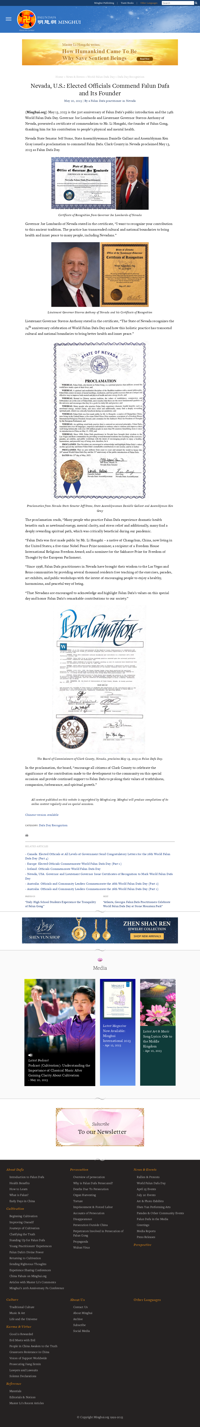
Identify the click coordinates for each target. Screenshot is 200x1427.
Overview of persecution (89, 1177)
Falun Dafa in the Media (152, 1219)
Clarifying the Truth (22, 1234)
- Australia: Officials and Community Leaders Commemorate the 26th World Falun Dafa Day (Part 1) (91, 889)
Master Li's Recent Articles (26, 1403)
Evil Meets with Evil (22, 1340)
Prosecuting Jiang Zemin (25, 1364)
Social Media (81, 1331)
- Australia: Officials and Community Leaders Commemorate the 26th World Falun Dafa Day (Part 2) (92, 883)
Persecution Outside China (90, 1225)
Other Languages (148, 3)
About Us (77, 1299)
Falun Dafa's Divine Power (26, 1252)
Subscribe (79, 1325)
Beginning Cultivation (23, 1216)
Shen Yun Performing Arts (153, 1207)
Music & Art (17, 1313)
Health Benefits (19, 1183)
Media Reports (146, 1231)
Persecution (79, 1169)
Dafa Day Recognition (131, 77)
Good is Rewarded (21, 1334)
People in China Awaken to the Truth (33, 1346)
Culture (12, 1299)
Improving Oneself (21, 1222)
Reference (13, 1383)
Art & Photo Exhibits (150, 1201)
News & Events (75, 77)
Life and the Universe (23, 1319)
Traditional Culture (21, 1307)
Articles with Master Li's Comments (32, 1282)
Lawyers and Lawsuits (23, 1370)
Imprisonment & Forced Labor (93, 1207)
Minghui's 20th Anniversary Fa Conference (36, 1288)
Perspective (142, 1244)
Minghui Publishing (104, 3)
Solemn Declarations (22, 1376)
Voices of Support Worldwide (28, 1358)
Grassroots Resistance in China (29, 1352)
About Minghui (83, 1313)
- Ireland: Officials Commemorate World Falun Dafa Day (62, 869)
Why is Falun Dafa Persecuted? (93, 1183)
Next (105, 896)
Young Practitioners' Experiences (30, 1246)
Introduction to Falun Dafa (26, 1177)
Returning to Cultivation (25, 1258)
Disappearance (82, 1219)
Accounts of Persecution (89, 1213)
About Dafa (15, 1169)
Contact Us (80, 1307)
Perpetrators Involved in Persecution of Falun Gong (98, 1233)
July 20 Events (146, 1195)
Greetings (143, 1225)
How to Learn (18, 1189)
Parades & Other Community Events (160, 1213)
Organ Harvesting (84, 1195)
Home (59, 77)
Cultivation (15, 1208)
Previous (30, 896)
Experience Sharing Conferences (30, 1270)
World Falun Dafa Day (101, 77)
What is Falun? (18, 1195)
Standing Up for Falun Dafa (27, 1240)
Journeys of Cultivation (24, 1228)
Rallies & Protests (148, 1177)
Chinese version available (41, 815)
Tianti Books (127, 3)
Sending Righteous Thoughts (27, 1264)
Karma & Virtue (18, 1326)
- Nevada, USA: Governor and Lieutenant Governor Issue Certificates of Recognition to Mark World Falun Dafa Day (99, 876)
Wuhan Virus (81, 1247)
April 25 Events (146, 1189)
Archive (78, 1319)
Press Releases (146, 1237)
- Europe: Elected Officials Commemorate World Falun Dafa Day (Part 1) (73, 864)
